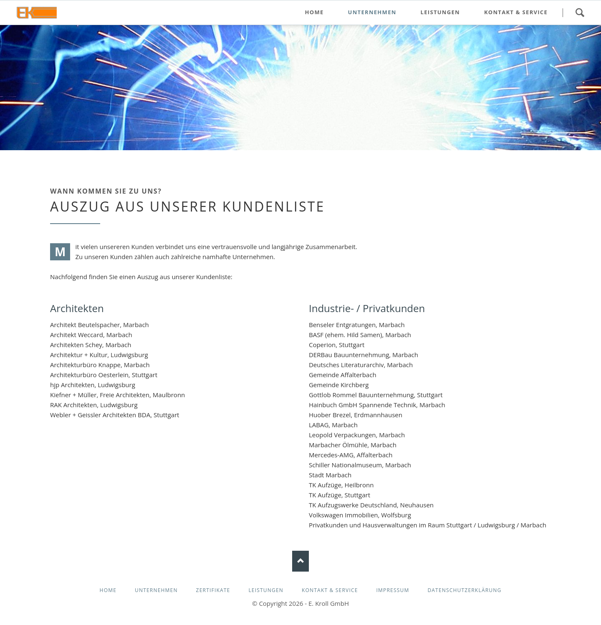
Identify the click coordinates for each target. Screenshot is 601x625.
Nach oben (300, 561)
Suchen (580, 12)
